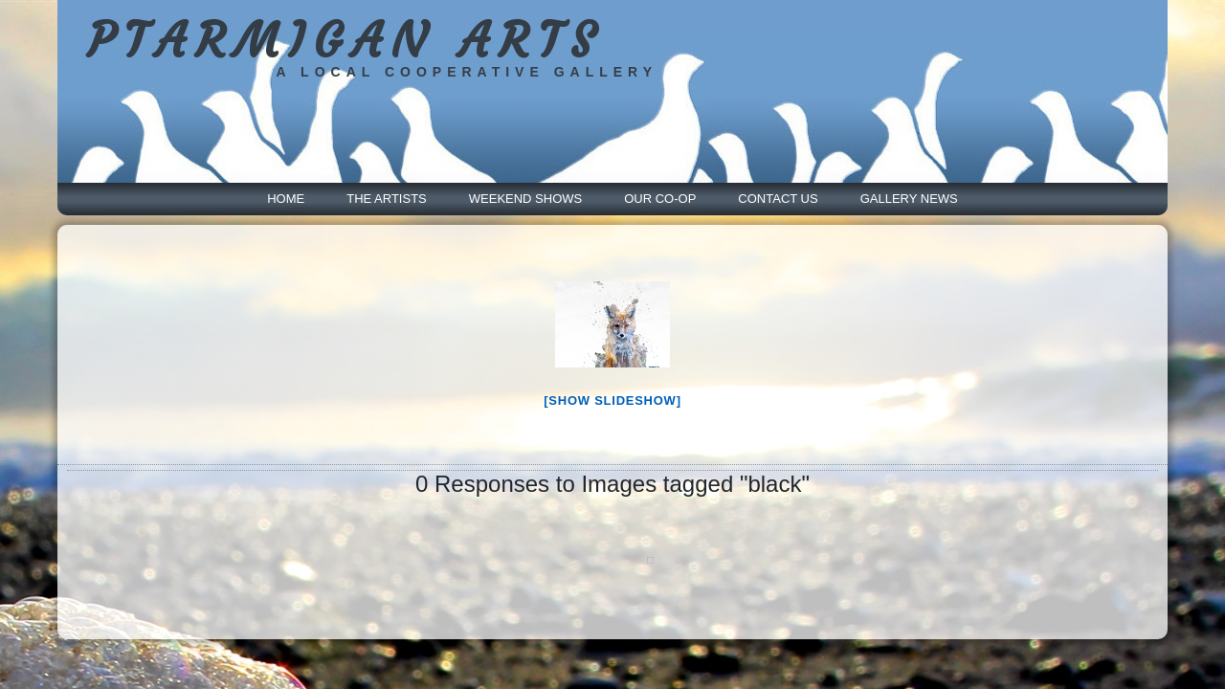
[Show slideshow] (612, 400)
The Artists (386, 198)
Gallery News (909, 198)
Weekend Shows (525, 198)
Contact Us (777, 198)
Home (285, 198)
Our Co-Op (660, 198)
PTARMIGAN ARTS (347, 41)
